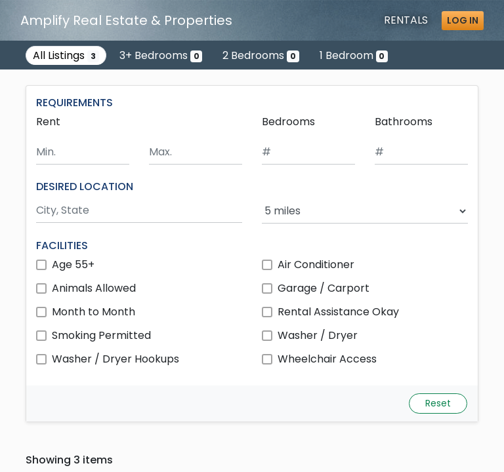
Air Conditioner (316, 264)
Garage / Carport (323, 288)
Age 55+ (73, 264)
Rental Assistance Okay (338, 311)
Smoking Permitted (101, 335)
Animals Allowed (94, 288)
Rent (48, 121)
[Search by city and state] (139, 211)
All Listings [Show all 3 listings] (66, 55)
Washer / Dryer (318, 335)
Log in (462, 20)
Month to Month (93, 311)
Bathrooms (403, 121)
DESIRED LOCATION (84, 186)
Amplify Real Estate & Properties (126, 20)
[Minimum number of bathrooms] (421, 152)
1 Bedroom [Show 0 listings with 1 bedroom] (354, 55)
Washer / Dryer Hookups (115, 358)
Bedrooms (288, 121)
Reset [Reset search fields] (438, 403)
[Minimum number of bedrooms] (308, 152)
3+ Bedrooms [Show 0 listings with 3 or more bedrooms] (161, 55)
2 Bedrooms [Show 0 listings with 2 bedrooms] (260, 55)
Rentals (406, 20)
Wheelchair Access (327, 358)
